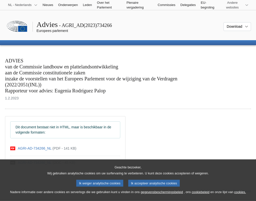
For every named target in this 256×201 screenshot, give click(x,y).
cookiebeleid (201, 196)
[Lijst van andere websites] (235, 5)
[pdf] (43, 148)
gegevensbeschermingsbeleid (161, 196)
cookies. (240, 196)
